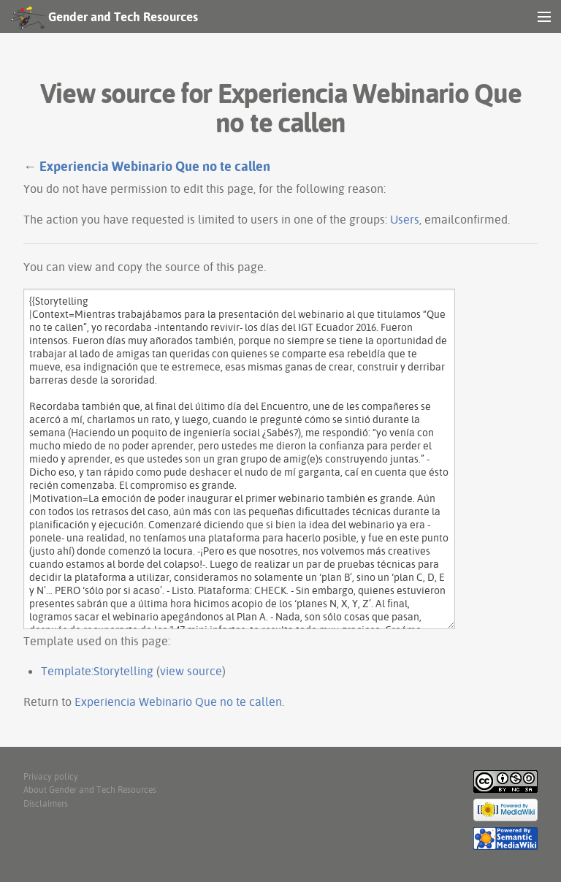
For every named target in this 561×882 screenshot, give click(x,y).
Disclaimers (45, 803)
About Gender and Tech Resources (89, 789)
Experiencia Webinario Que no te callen (154, 166)
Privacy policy (50, 776)
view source (191, 671)
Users (404, 219)
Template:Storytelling (97, 671)
